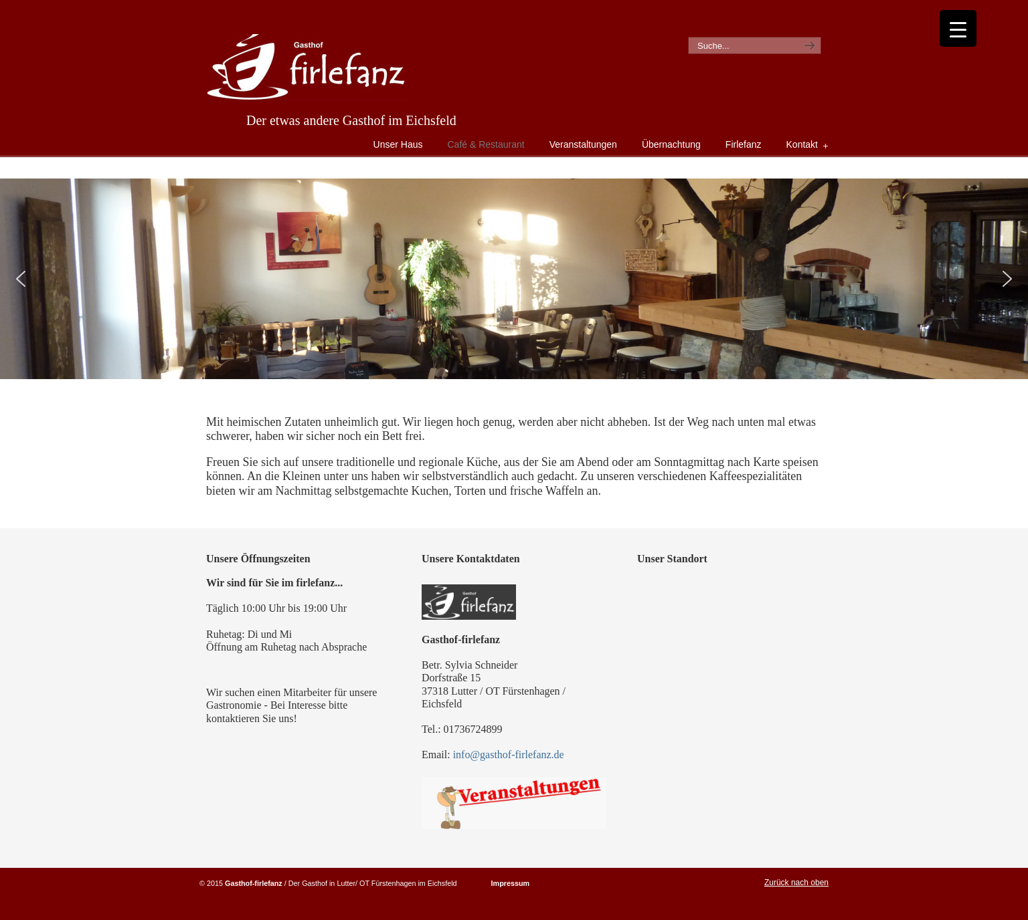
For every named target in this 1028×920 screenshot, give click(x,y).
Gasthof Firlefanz (306, 67)
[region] (514, 279)
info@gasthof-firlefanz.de (508, 754)
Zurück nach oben (796, 882)
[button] (20, 279)
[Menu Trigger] (958, 28)
